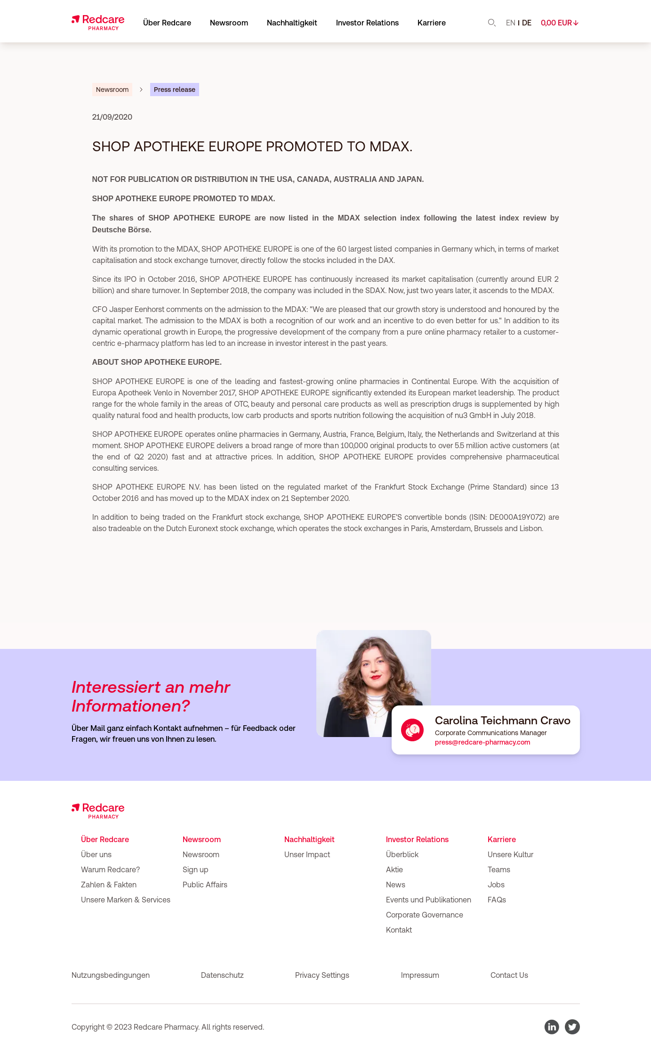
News (395, 884)
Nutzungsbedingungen (111, 975)
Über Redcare (105, 839)
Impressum (420, 975)
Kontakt (399, 930)
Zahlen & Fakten (109, 884)
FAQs (497, 899)
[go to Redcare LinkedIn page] (551, 1026)
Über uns (96, 854)
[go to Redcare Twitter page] (572, 1026)
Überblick (402, 854)
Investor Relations (367, 22)
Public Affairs (205, 884)
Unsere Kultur (510, 854)
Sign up (196, 869)
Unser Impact (307, 854)
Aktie (394, 869)
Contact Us (509, 975)
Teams (499, 869)
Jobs (496, 884)
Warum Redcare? (110, 869)
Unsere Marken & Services (125, 899)
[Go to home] (98, 22)
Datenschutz (222, 975)
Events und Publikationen (428, 899)
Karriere (502, 839)
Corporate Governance (424, 914)
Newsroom (202, 839)
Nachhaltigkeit (309, 839)
